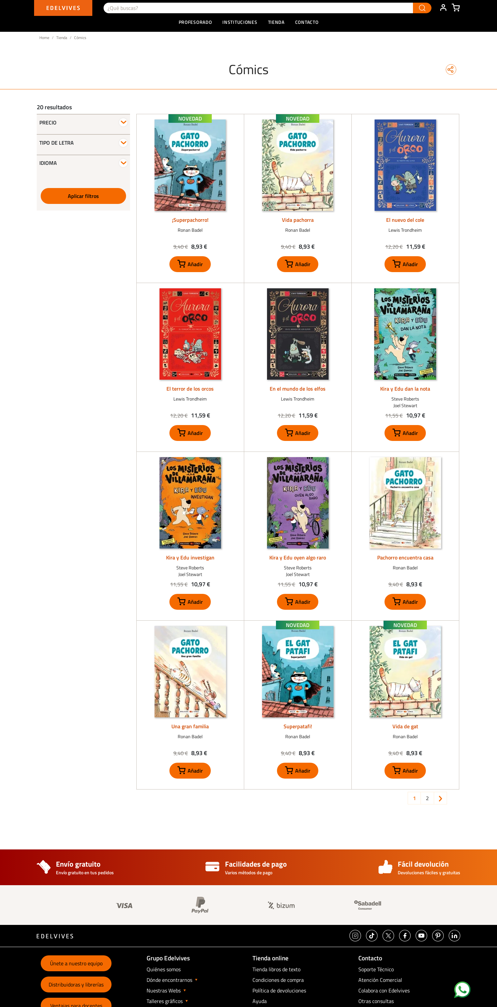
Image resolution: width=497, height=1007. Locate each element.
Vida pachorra (298, 220)
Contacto (307, 22)
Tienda (61, 37)
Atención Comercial (380, 980)
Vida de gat (405, 726)
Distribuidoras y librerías (76, 984)
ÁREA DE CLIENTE (443, 8)
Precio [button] (48, 122)
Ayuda (259, 1001)
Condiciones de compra (278, 980)
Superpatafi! (298, 726)
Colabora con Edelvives (384, 990)
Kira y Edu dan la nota (405, 389)
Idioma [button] (48, 163)
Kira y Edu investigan (190, 557)
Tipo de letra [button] (56, 143)
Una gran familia (190, 726)
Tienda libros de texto (276, 969)
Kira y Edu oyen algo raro (297, 557)
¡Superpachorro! (190, 220)
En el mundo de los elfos (298, 389)
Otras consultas (376, 1001)
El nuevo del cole (405, 220)
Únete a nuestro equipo (76, 963)
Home (44, 37)
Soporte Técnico (376, 969)
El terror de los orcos (190, 389)
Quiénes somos (164, 969)
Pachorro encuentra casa (405, 557)
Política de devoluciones (279, 990)
